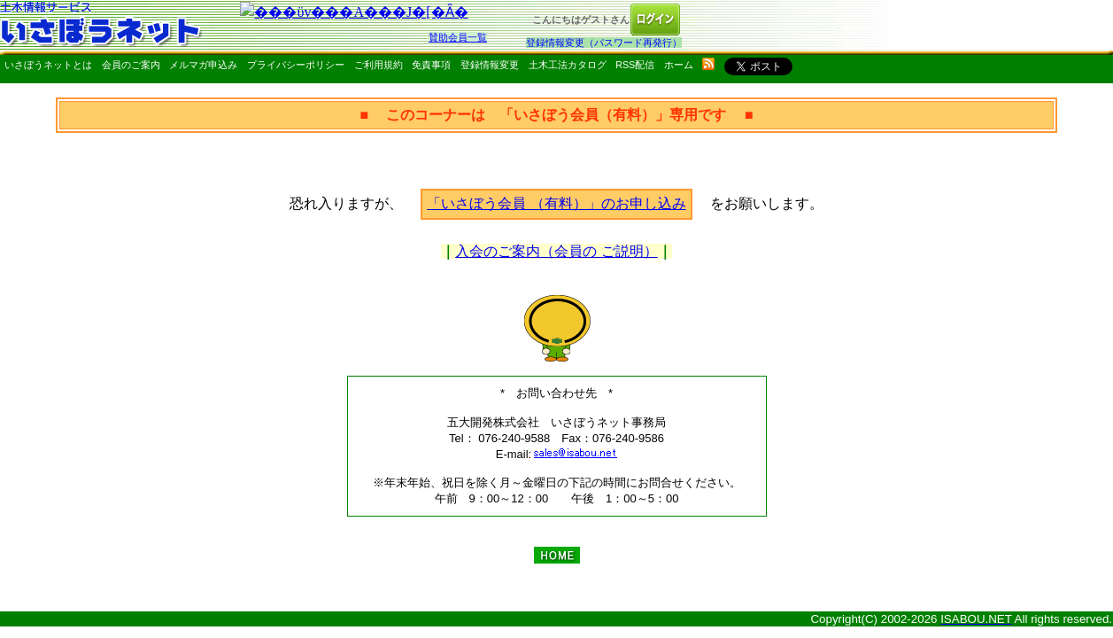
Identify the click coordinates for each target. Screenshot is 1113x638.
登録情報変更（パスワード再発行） (604, 42)
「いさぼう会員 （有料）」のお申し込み (556, 203)
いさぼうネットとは (48, 64)
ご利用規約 (378, 64)
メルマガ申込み (203, 64)
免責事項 (431, 64)
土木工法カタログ (568, 64)
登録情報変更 (489, 64)
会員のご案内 (131, 64)
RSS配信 (634, 64)
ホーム (678, 64)
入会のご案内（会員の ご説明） (556, 251)
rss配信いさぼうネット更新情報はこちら (708, 64)
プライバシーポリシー (295, 64)
